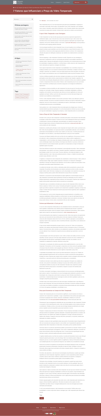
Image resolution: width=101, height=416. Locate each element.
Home (51, 2)
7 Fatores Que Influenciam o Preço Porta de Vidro (23, 74)
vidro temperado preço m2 (70, 212)
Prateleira (17, 97)
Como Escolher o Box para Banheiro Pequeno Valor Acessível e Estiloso (22, 41)
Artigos (17, 58)
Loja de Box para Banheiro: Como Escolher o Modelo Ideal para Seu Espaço (23, 33)
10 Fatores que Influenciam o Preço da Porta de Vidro (23, 62)
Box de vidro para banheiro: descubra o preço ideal (24, 81)
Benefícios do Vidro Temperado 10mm (23, 77)
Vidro (27, 97)
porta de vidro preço (71, 42)
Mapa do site (61, 407)
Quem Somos (66, 2)
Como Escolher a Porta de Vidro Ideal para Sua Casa (23, 49)
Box (21, 94)
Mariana (44, 20)
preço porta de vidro (76, 123)
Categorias (57, 2)
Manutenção (26, 94)
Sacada (22, 97)
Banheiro (17, 94)
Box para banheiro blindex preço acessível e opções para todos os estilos (23, 28)
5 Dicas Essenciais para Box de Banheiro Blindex (22, 66)
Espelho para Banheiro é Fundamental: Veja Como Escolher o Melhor (23, 45)
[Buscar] (86, 2)
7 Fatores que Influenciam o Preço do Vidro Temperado (23, 70)
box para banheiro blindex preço (59, 299)
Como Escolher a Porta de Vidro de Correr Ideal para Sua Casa (23, 37)
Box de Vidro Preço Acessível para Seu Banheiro (24, 85)
